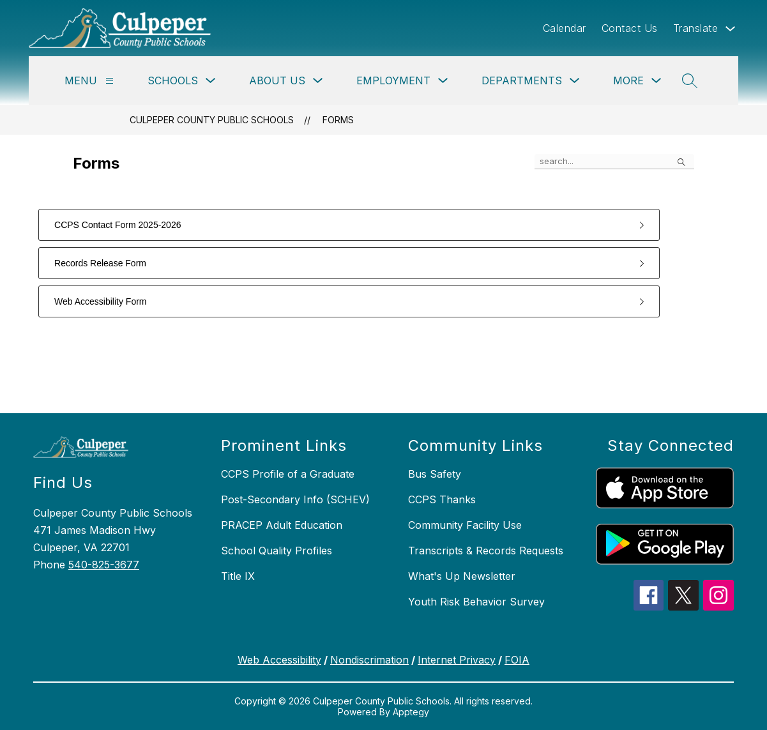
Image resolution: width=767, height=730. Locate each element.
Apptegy (411, 711)
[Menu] (109, 80)
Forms (338, 119)
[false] (614, 161)
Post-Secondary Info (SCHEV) (295, 499)
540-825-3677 (103, 564)
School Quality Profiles (276, 550)
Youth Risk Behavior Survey (476, 601)
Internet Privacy (457, 659)
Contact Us (630, 28)
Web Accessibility (279, 659)
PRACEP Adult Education (281, 525)
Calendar (564, 28)
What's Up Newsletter (461, 576)
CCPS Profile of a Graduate (287, 474)
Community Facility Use (465, 525)
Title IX (238, 576)
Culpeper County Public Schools (212, 119)
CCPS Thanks (442, 499)
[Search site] (689, 80)
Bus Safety (434, 474)
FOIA (517, 659)
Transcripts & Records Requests (485, 550)
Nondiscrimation (369, 659)
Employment (393, 80)
